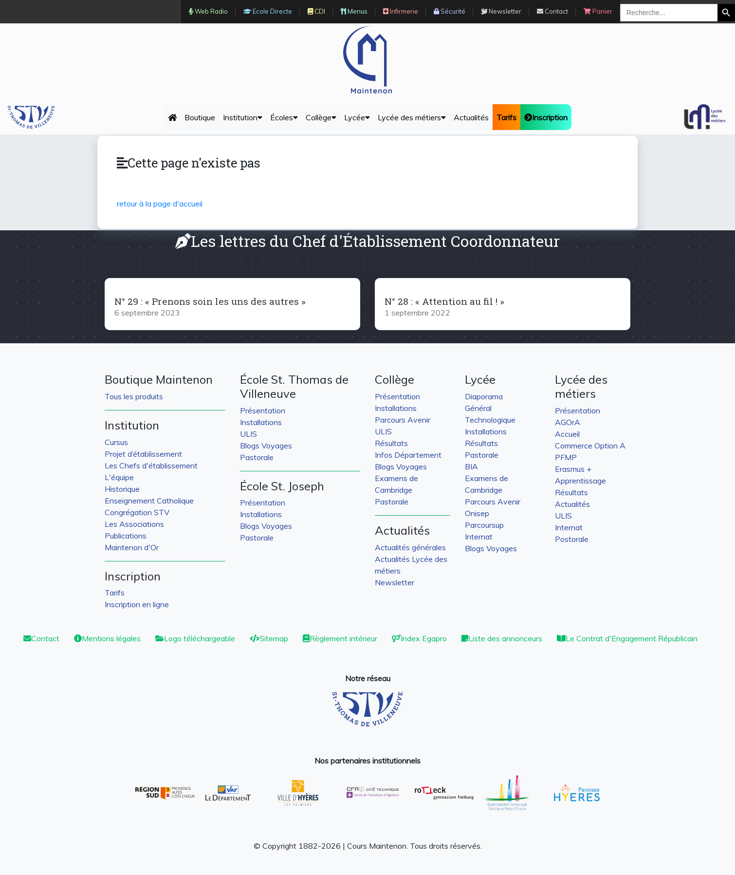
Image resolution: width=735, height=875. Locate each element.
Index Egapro (419, 638)
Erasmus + (573, 469)
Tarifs (115, 592)
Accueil (567, 434)
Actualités (471, 117)
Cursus (116, 442)
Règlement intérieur (340, 638)
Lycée (357, 117)
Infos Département (408, 455)
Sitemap (269, 638)
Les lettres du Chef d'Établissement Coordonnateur (367, 240)
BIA (471, 466)
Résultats (391, 443)
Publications (126, 535)
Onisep (477, 513)
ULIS (248, 434)
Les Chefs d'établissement (151, 465)
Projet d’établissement (143, 454)
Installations (261, 422)
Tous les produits (134, 396)
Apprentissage (580, 480)
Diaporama (484, 396)
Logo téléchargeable (195, 638)
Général (478, 408)
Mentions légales (107, 638)
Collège (321, 117)
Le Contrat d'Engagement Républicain (627, 638)
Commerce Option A (590, 445)
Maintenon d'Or (132, 547)
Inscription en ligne (137, 604)
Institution (242, 117)
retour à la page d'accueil (159, 203)
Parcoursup (484, 525)
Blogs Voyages (266, 445)
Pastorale (257, 457)
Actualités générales (410, 547)
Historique (122, 489)
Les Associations (134, 524)
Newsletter (394, 582)
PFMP (566, 457)
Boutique (199, 117)
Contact (41, 638)
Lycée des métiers (412, 117)
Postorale (571, 539)
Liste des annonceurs (501, 638)
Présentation (262, 410)
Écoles (284, 117)
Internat (479, 536)
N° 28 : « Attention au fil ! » (444, 301)
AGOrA (567, 422)
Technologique (490, 420)
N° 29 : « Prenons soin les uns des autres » (210, 301)
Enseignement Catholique (149, 500)
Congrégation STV (137, 512)
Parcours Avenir (402, 420)
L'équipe (119, 477)
